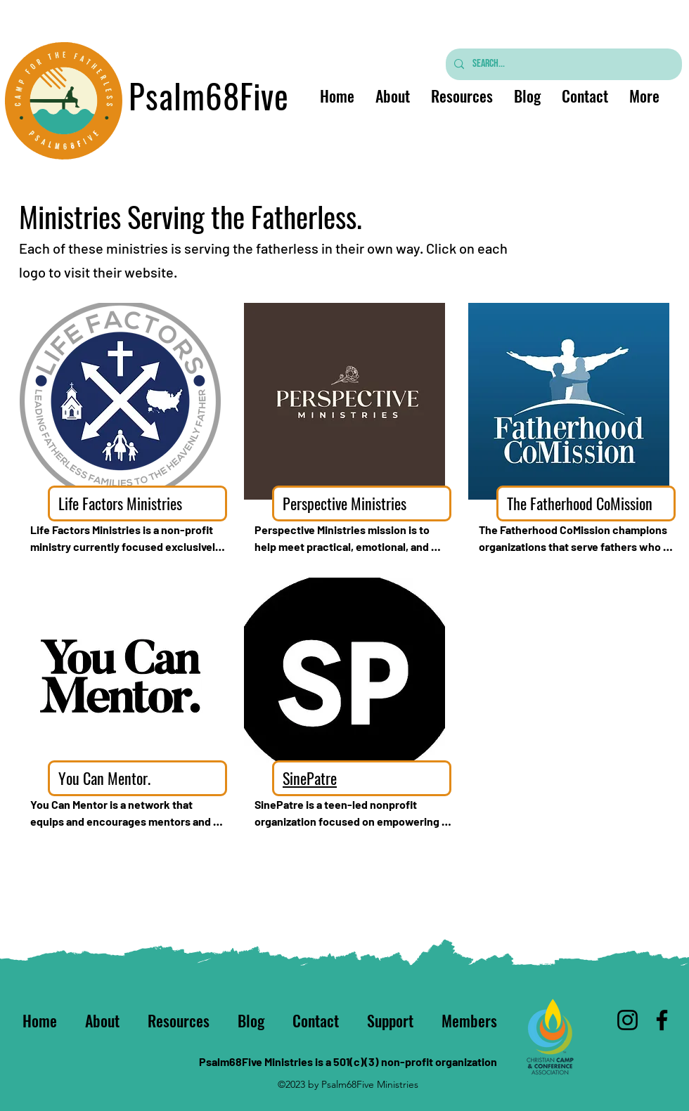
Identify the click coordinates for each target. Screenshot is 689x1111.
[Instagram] (627, 1020)
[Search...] (562, 64)
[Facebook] (662, 1020)
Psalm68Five (209, 95)
